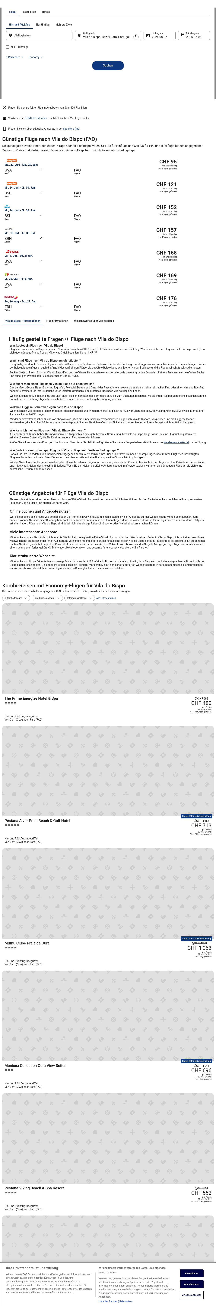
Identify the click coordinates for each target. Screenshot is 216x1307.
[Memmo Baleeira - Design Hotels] (143, 760)
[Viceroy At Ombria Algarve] (143, 727)
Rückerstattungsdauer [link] (176, 1240)
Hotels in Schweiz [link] (68, 1219)
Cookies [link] (116, 1225)
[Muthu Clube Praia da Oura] (143, 629)
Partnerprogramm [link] (15, 1231)
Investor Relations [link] (15, 1249)
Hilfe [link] (167, 1219)
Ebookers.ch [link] (8, 4)
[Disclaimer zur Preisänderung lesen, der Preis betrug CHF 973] (183, 881)
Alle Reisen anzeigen (108, 951)
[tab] (91, 54)
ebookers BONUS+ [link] (15, 1255)
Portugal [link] (31, 4)
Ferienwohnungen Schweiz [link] (72, 1225)
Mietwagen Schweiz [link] (69, 1231)
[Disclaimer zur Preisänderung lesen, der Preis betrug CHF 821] (183, 686)
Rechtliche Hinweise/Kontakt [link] (126, 1258)
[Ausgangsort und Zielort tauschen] (77, 78)
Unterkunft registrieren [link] (17, 1225)
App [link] (8, 1261)
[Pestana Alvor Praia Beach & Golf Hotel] (143, 596)
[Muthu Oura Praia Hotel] (143, 858)
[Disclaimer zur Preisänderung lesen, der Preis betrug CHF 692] (183, 554)
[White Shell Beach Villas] (143, 891)
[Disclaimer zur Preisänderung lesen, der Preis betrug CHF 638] (183, 849)
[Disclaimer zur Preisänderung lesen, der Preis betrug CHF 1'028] (182, 914)
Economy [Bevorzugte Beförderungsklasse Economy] (190, 67)
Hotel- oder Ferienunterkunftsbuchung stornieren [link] (184, 1226)
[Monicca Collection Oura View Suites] (143, 662)
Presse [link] (9, 1237)
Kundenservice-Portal (176, 387)
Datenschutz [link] (118, 1219)
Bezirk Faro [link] (55, 4)
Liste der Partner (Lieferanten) (116, 1301)
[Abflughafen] (44, 78)
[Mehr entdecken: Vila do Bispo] (38, 1045)
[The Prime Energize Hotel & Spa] (143, 563)
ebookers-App (160, 142)
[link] (30, 1032)
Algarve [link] (42, 4)
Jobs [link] (8, 1219)
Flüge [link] (21, 4)
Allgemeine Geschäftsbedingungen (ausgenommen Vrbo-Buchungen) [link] (129, 1232)
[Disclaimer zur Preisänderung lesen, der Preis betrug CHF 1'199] (182, 723)
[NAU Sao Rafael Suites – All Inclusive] (143, 793)
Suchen (108, 102)
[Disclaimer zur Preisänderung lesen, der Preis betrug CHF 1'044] (182, 657)
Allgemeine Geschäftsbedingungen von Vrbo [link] (134, 1240)
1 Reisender (169, 67)
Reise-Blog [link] (64, 1261)
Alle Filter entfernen (106, 543)
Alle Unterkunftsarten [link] (69, 1249)
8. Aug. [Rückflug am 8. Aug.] (186, 79)
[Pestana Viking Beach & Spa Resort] (143, 695)
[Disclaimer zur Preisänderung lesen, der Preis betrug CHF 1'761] (178, 788)
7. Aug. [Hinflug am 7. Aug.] (154, 79)
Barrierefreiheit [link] (119, 1246)
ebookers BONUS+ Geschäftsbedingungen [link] (133, 1252)
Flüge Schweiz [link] (66, 1237)
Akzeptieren (191, 1273)
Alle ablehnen (191, 1284)
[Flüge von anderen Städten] (108, 1045)
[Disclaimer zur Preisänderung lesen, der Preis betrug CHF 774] (183, 751)
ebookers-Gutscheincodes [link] (72, 1255)
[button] (108, 1066)
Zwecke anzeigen (192, 1295)
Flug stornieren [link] (172, 1234)
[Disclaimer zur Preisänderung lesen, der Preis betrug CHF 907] (183, 817)
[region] (108, 1284)
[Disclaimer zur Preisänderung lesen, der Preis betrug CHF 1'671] (178, 624)
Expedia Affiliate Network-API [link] (20, 1243)
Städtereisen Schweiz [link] (69, 1243)
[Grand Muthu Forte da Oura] (143, 923)
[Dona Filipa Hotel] (143, 826)
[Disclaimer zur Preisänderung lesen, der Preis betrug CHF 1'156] (182, 591)
